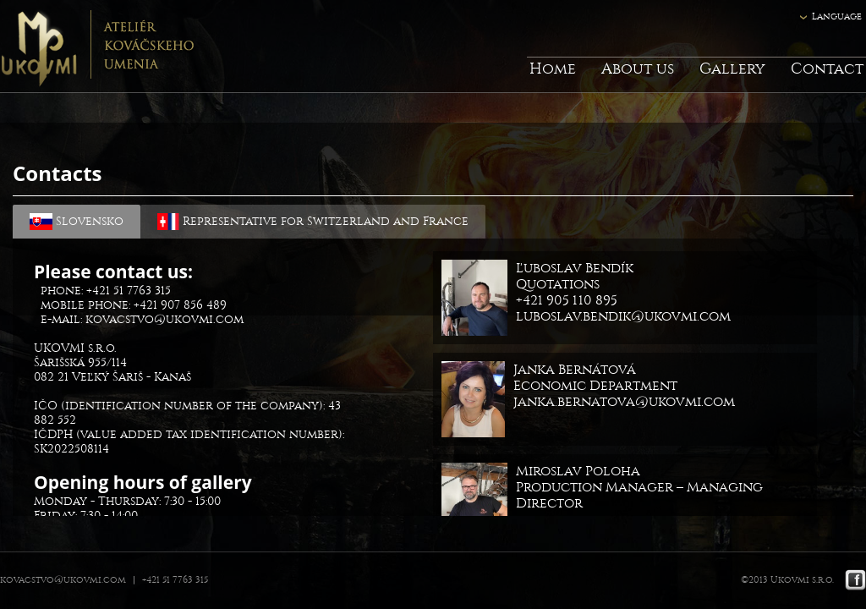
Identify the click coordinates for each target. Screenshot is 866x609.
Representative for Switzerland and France (313, 221)
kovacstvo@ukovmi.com (164, 319)
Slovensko (76, 221)
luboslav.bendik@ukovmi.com (623, 316)
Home (552, 69)
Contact (827, 69)
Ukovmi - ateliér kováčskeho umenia (97, 46)
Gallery (732, 69)
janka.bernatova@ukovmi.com (624, 401)
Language (837, 16)
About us (637, 69)
